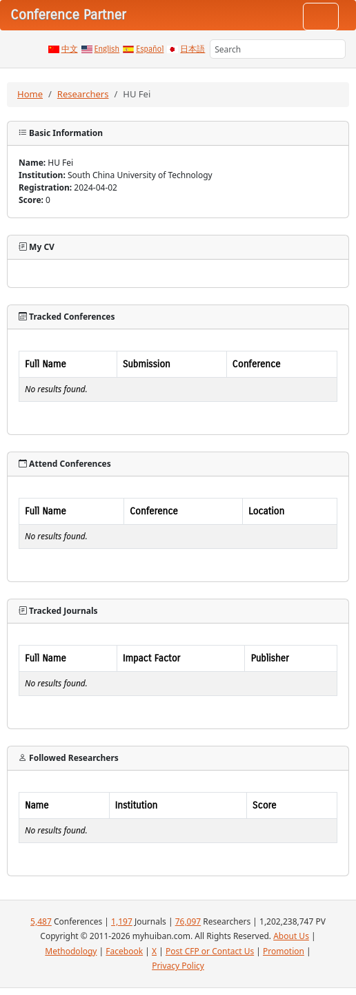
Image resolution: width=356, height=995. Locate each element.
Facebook (124, 951)
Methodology (71, 951)
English (107, 49)
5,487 (41, 921)
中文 (69, 49)
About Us (291, 936)
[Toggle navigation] (321, 16)
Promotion (283, 951)
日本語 (192, 49)
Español (150, 49)
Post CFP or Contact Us (210, 951)
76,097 (188, 921)
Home (30, 94)
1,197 (121, 921)
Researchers (83, 94)
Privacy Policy (178, 966)
